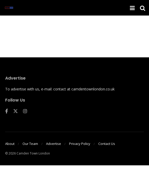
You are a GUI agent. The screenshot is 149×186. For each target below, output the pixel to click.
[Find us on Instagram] (25, 111)
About (9, 143)
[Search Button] (142, 8)
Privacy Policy (79, 143)
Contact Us (106, 143)
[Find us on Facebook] (6, 111)
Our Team (30, 143)
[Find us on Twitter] (15, 111)
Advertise (53, 143)
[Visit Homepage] (9, 8)
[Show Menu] (132, 8)
